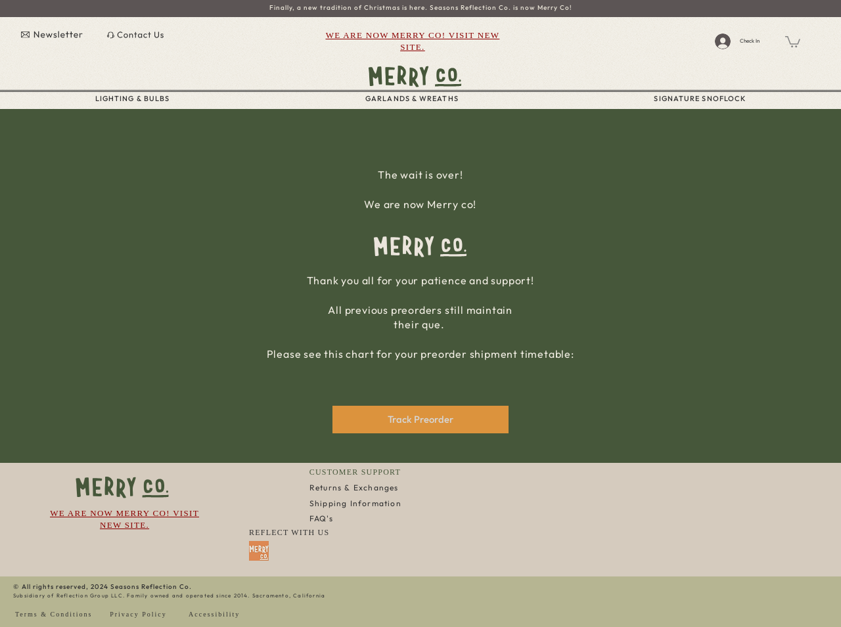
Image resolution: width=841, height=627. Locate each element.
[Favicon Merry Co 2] (259, 551)
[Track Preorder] (420, 419)
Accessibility (214, 614)
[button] (792, 41)
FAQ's (321, 518)
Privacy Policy (138, 614)
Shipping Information (355, 503)
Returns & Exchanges (354, 487)
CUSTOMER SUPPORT (355, 472)
